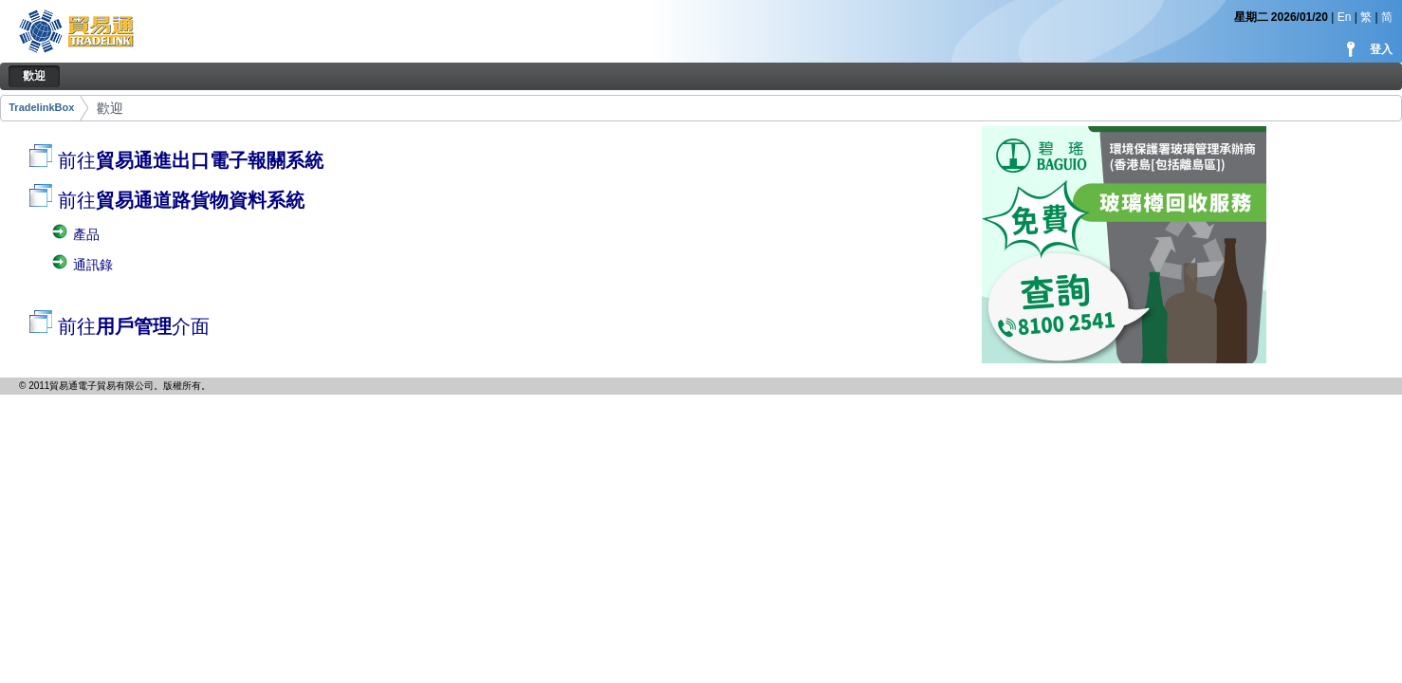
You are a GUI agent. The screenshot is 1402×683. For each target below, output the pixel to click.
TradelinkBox (41, 107)
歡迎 (110, 108)
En (1344, 17)
